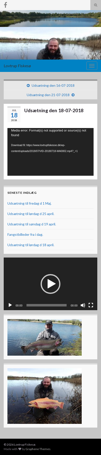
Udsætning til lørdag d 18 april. (30, 245)
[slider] (46, 305)
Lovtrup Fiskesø (17, 65)
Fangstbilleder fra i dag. (25, 234)
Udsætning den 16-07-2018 (53, 85)
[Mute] (82, 305)
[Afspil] (10, 305)
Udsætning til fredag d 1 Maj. (29, 203)
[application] (50, 152)
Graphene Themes (37, 449)
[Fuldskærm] (90, 305)
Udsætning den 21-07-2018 (48, 95)
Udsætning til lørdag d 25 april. (30, 214)
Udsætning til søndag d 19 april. (31, 224)
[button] (50, 284)
